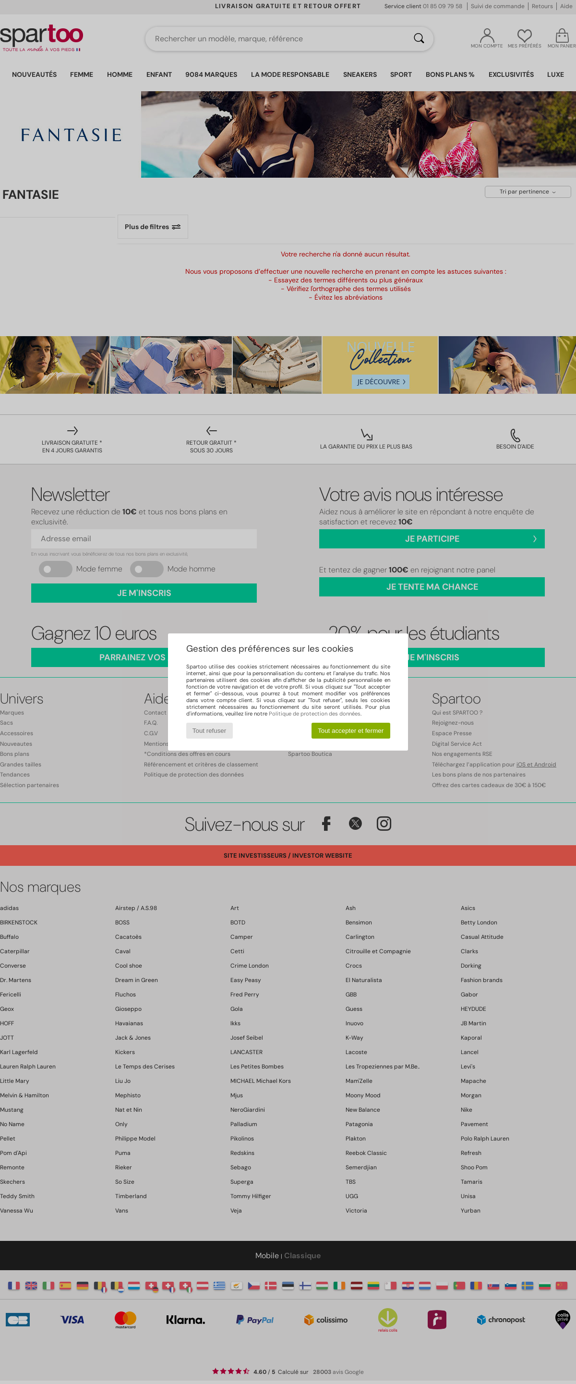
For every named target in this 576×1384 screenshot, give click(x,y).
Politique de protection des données (314, 713)
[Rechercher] (419, 39)
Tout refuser (209, 730)
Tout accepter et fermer (351, 730)
